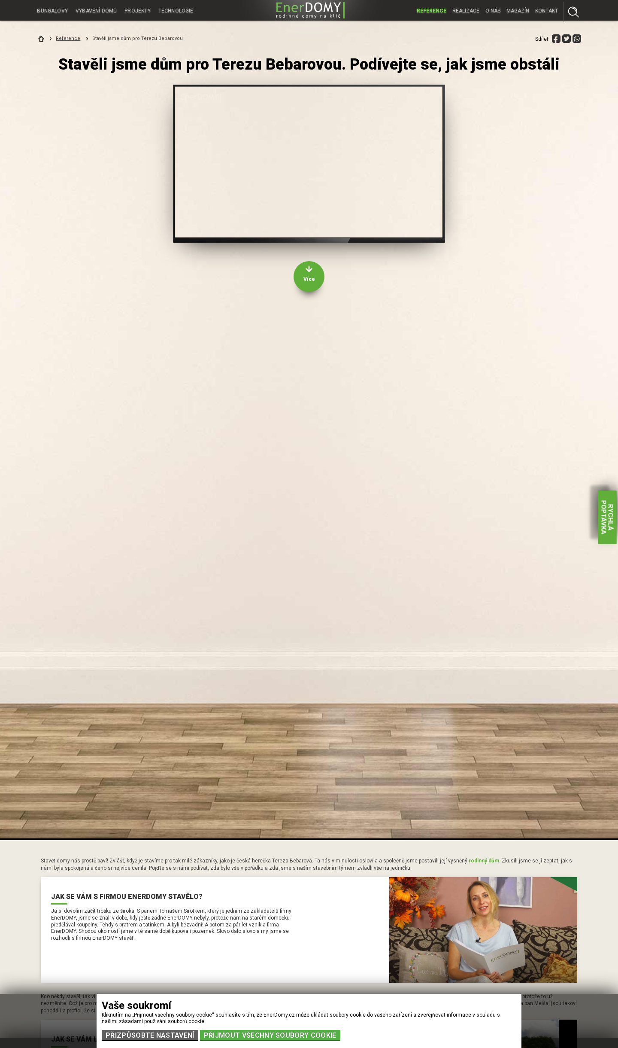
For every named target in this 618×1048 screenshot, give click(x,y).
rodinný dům (484, 861)
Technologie (177, 10)
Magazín (517, 10)
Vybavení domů (97, 10)
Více (309, 279)
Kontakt (546, 10)
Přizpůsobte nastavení (150, 1035)
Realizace (465, 10)
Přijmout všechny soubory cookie (270, 1035)
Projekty (138, 10)
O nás (492, 10)
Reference (431, 10)
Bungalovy (52, 10)
